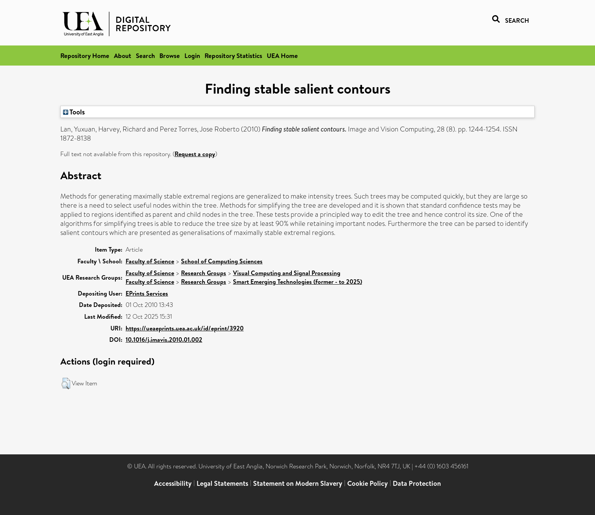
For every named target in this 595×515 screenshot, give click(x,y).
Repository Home (84, 55)
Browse (169, 55)
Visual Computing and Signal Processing (286, 273)
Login (192, 55)
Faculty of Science (150, 261)
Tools (74, 112)
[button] (65, 383)
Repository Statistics (233, 55)
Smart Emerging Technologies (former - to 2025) (297, 281)
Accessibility (173, 483)
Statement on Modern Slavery (297, 483)
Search (145, 55)
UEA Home (282, 55)
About (122, 55)
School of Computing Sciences (222, 261)
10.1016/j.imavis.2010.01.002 (164, 339)
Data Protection (417, 483)
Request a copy (195, 154)
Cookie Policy (367, 483)
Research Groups (203, 273)
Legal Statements (222, 483)
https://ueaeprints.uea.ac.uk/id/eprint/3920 (185, 328)
